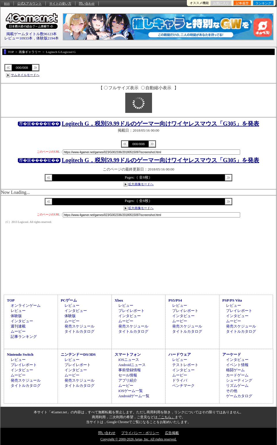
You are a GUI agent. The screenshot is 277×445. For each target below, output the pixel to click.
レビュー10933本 (18, 38)
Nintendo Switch (20, 354)
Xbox (119, 300)
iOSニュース (128, 359)
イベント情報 (237, 365)
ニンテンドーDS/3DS (78, 354)
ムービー (18, 331)
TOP (11, 300)
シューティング (239, 380)
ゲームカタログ (239, 396)
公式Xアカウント (29, 3)
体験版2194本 (47, 38)
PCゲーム (69, 300)
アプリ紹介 (127, 380)
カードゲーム (237, 375)
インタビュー (22, 321)
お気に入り (221, 3)
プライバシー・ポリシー (140, 433)
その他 (231, 391)
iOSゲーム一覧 (130, 391)
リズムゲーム (237, 385)
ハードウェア (179, 354)
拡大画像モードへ (140, 184)
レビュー (18, 310)
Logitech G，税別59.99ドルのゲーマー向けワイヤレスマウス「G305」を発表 (160, 123)
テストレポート (185, 365)
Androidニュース (132, 365)
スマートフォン (128, 354)
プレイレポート (131, 310)
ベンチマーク (183, 385)
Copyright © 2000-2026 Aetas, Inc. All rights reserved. (138, 439)
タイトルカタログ (79, 331)
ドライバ (179, 380)
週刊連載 (18, 326)
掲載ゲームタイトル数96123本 (31, 34)
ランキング (263, 3)
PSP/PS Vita (232, 300)
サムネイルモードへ (25, 75)
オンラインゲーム (26, 305)
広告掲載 (172, 433)
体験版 (16, 316)
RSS (7, 3)
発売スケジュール (79, 326)
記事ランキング (24, 336)
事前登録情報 (129, 370)
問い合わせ (87, 3)
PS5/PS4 (175, 300)
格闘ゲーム (235, 370)
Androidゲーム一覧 (133, 396)
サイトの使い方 (60, 3)
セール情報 (127, 375)
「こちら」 (166, 417)
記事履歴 (242, 3)
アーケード (231, 354)
